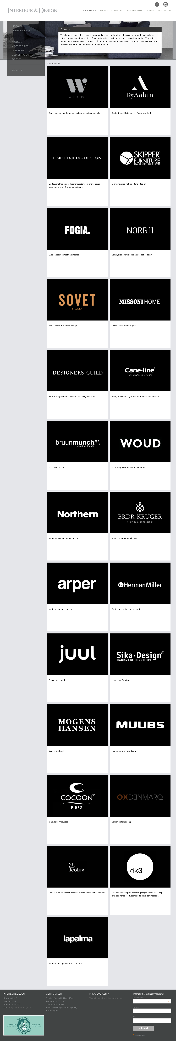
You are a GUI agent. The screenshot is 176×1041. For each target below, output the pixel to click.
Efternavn (136, 1017)
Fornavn (136, 1007)
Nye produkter (22, 30)
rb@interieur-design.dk (20, 1007)
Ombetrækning (134, 10)
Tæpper (16, 59)
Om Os (150, 10)
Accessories (20, 46)
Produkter (89, 10)
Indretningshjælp (111, 10)
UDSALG (17, 26)
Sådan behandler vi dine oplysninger (106, 998)
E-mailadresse (151, 997)
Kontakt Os (164, 10)
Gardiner (18, 50)
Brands (17, 70)
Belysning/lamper (23, 54)
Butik (49, 63)
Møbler (17, 41)
